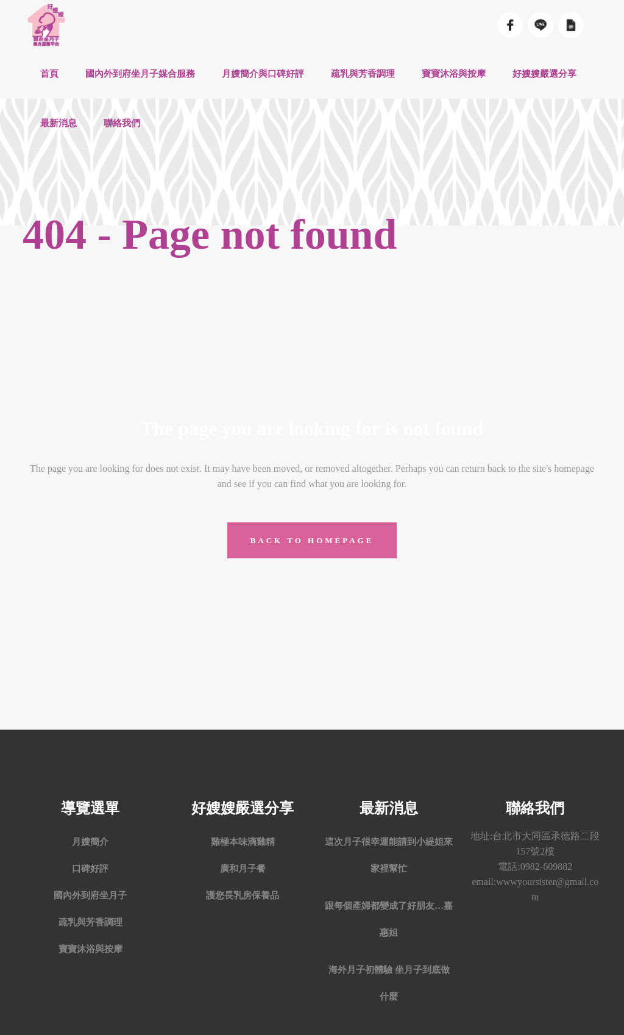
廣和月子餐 (243, 868)
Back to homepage (312, 540)
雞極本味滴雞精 (243, 842)
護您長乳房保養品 (242, 895)
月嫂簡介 (90, 842)
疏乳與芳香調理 (90, 922)
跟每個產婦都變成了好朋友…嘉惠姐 (389, 919)
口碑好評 (90, 868)
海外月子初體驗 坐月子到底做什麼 (389, 983)
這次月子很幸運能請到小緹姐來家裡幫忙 (389, 855)
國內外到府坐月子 (90, 895)
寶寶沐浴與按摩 (90, 949)
